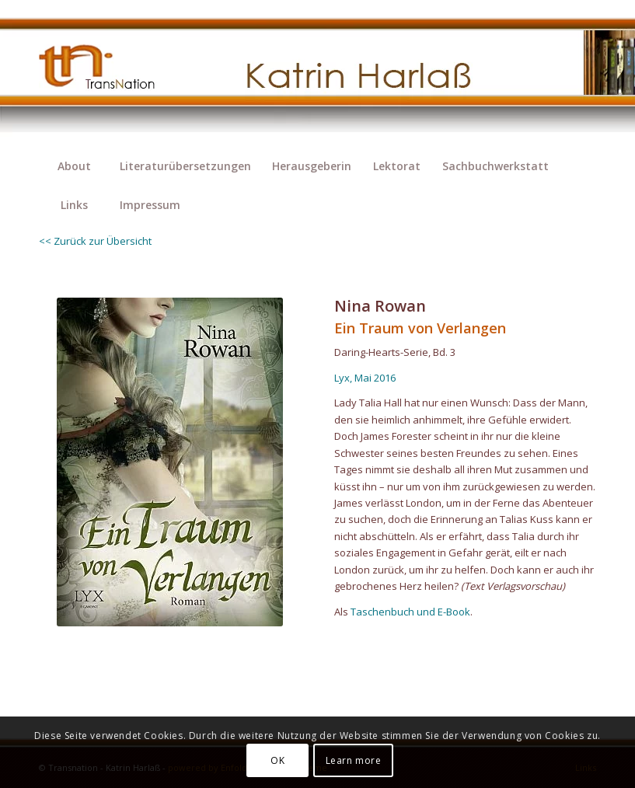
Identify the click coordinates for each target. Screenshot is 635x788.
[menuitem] (74, 166)
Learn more (354, 760)
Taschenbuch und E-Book (410, 612)
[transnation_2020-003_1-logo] (110, 73)
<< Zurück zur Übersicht (95, 241)
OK (277, 760)
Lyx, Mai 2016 (365, 378)
